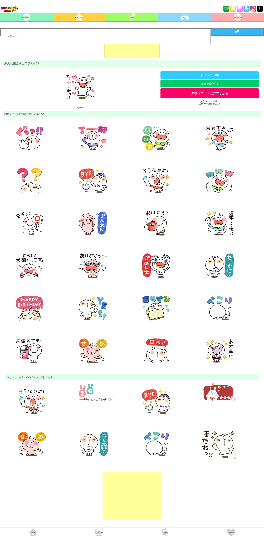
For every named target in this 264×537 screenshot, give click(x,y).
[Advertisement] (132, 49)
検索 (236, 31)
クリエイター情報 (209, 75)
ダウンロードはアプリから (209, 93)
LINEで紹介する (209, 83)
